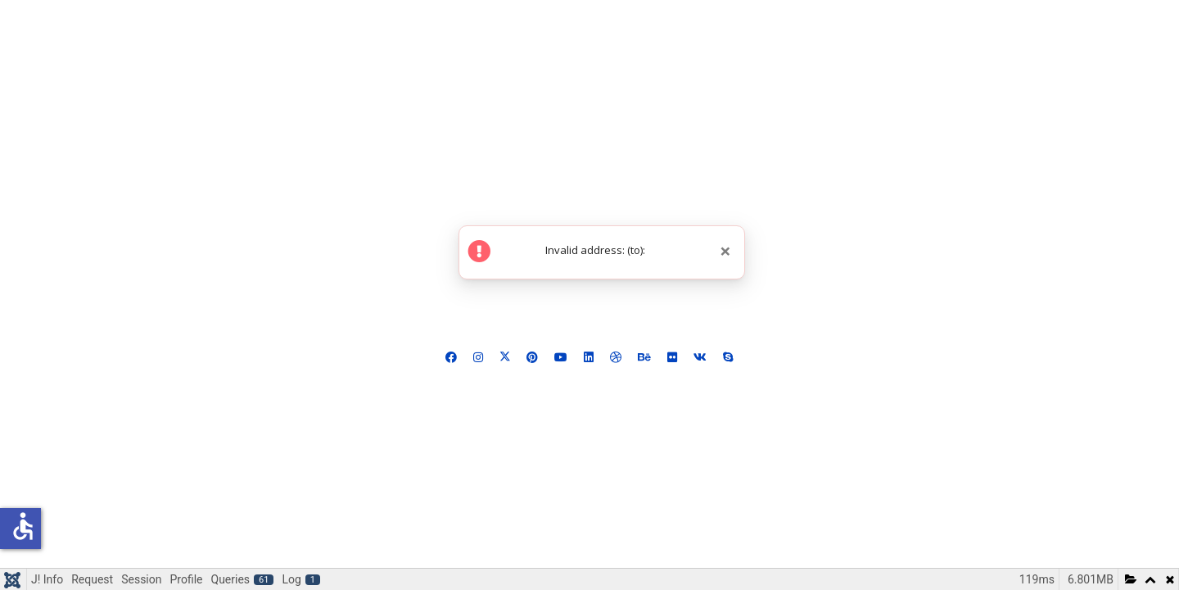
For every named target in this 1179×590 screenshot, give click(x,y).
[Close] (725, 251)
